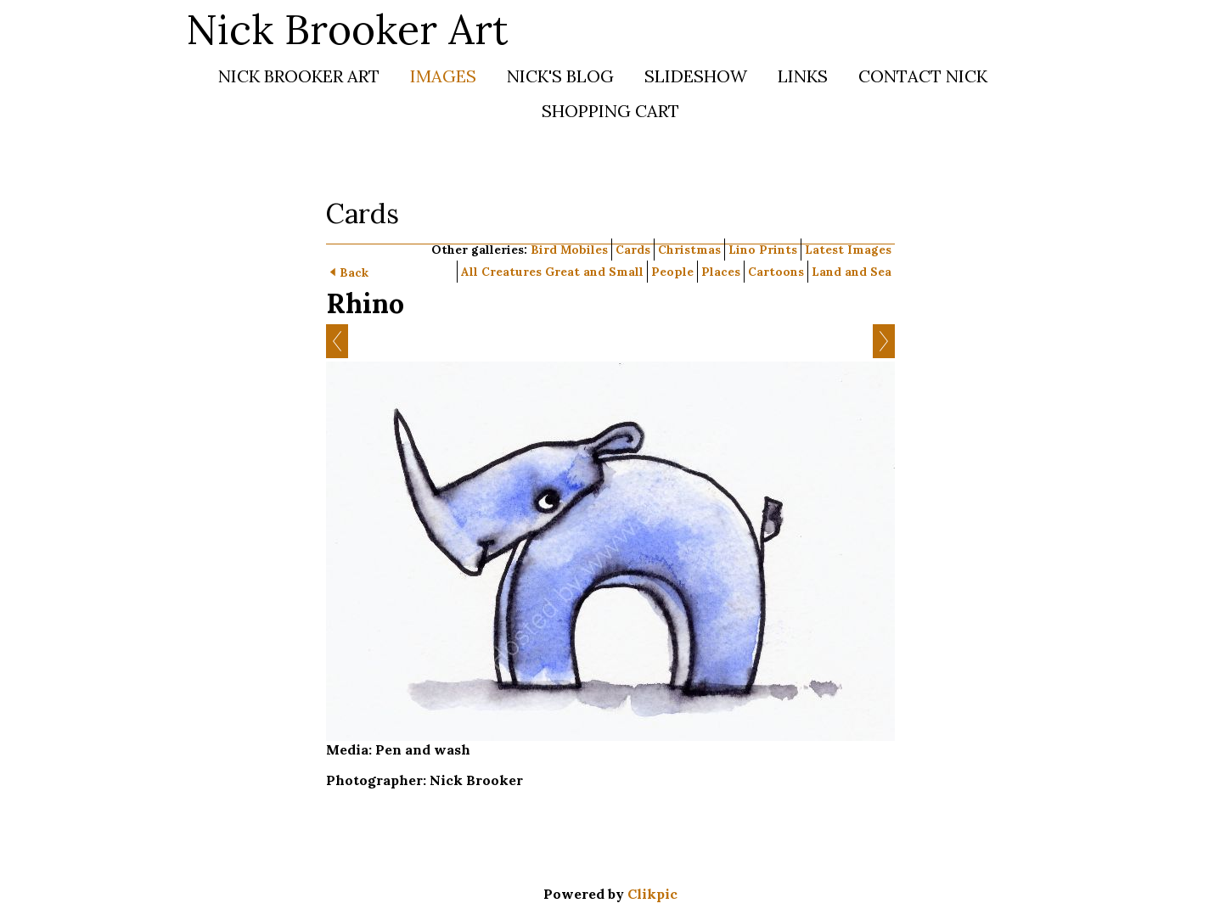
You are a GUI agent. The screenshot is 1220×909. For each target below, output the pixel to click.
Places (720, 271)
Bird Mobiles (569, 249)
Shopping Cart (610, 110)
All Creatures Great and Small (552, 271)
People (672, 271)
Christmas (689, 249)
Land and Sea (851, 271)
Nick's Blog (560, 76)
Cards (633, 249)
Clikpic (652, 893)
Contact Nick (922, 76)
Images (443, 76)
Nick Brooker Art (347, 29)
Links (803, 76)
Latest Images (848, 249)
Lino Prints (762, 249)
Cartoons (776, 271)
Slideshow (695, 76)
